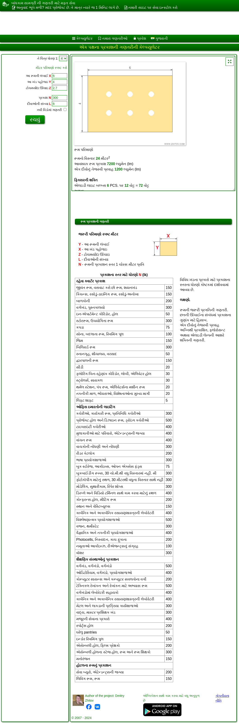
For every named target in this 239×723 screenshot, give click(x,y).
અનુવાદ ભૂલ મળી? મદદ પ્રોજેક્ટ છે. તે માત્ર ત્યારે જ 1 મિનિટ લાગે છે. (68, 7)
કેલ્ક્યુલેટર (84, 38)
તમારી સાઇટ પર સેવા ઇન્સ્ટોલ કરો (152, 7)
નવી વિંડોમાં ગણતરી (52, 110)
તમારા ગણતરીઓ (114, 38)
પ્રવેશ (141, 38)
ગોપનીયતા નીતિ (222, 698)
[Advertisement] (115, 23)
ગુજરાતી (159, 38)
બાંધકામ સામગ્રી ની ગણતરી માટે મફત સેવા (43, 3)
